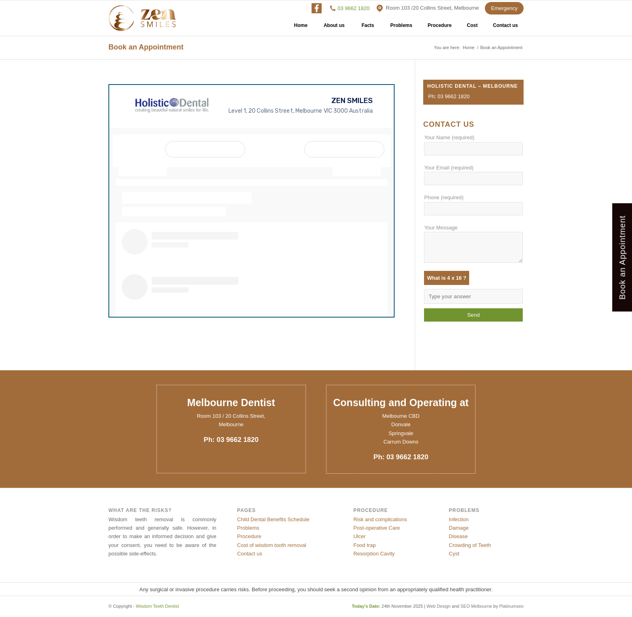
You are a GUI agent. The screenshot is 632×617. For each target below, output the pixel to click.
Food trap (364, 545)
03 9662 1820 (353, 8)
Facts (367, 28)
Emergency (504, 8)
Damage (459, 528)
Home (301, 28)
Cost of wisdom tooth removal (271, 545)
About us (334, 28)
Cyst (454, 554)
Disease (458, 536)
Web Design (438, 606)
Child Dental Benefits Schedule (273, 519)
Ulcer (359, 536)
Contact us (505, 28)
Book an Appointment (145, 47)
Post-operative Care (376, 528)
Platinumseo (511, 606)
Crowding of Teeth (470, 545)
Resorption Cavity (374, 554)
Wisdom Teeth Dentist (157, 606)
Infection (459, 519)
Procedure (439, 28)
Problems (401, 28)
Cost (472, 28)
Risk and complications (380, 519)
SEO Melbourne (476, 606)
